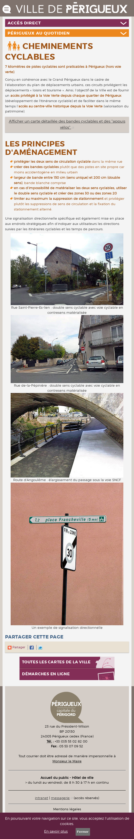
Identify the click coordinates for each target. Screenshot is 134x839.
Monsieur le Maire (67, 761)
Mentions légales (67, 809)
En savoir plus (56, 831)
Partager (16, 647)
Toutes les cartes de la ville (56, 662)
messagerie (60, 798)
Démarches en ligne (46, 674)
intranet (41, 798)
